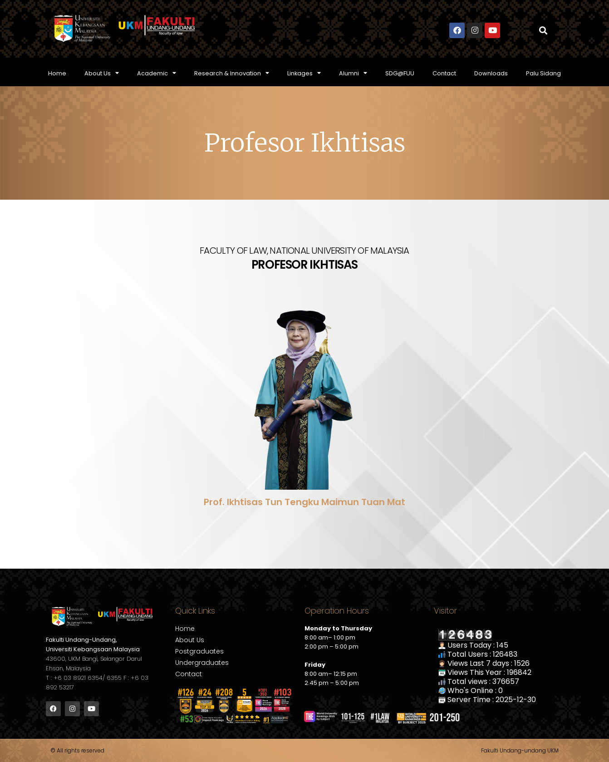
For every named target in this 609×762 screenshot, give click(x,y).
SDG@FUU (399, 73)
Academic (156, 73)
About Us (101, 73)
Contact (444, 73)
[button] (543, 30)
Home (57, 73)
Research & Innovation (231, 73)
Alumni (353, 73)
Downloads (491, 73)
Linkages (304, 73)
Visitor (445, 610)
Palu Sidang (543, 73)
